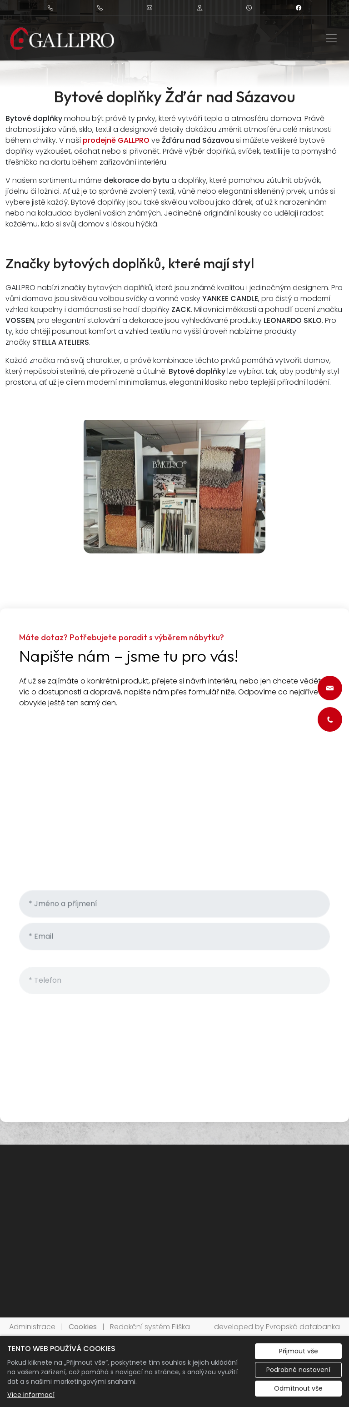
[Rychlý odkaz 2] (330, 719)
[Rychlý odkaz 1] (330, 688)
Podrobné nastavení (298, 1369)
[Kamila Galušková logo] (62, 38)
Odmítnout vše (298, 1388)
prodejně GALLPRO (116, 140)
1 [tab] (174, 77)
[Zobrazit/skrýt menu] (331, 38)
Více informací (31, 1394)
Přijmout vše (298, 1351)
